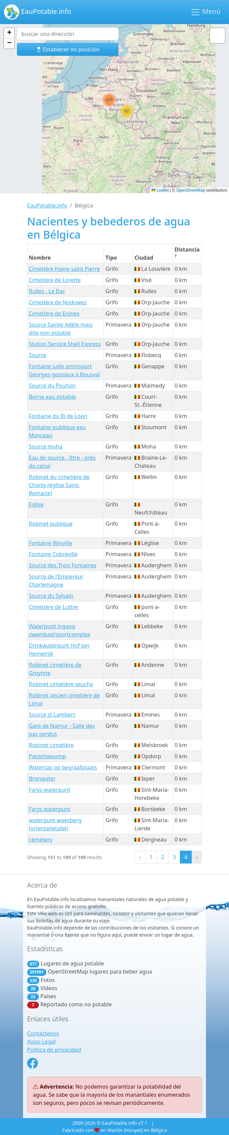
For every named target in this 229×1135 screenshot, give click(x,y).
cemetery (41, 839)
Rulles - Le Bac (47, 291)
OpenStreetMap (190, 190)
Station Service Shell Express (65, 344)
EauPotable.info (37, 12)
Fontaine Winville (50, 543)
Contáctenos (43, 1033)
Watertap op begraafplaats (63, 767)
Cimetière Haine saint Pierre (64, 268)
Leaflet (160, 190)
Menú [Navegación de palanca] (205, 12)
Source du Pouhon (52, 385)
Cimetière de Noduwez (57, 302)
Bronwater (42, 778)
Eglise (36, 504)
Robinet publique (50, 523)
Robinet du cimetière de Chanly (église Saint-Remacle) (59, 485)
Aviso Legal (41, 1041)
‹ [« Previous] (140, 857)
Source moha (45, 446)
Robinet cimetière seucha (61, 684)
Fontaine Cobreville (53, 554)
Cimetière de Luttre (53, 607)
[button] (109, 100)
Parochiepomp (47, 756)
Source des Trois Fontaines (63, 565)
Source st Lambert (52, 714)
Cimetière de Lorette (55, 280)
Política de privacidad (54, 1049)
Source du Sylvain (51, 595)
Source (37, 355)
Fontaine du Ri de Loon (58, 416)
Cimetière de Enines (54, 313)
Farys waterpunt (49, 789)
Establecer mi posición (68, 49)
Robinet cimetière (51, 745)
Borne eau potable (52, 396)
